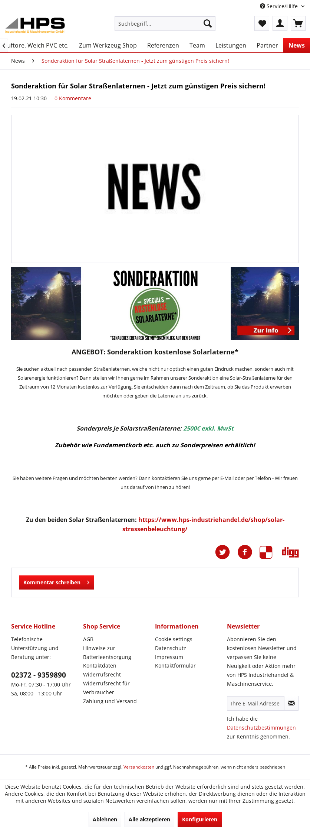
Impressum (169, 656)
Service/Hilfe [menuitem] (279, 6)
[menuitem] (165, 23)
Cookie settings (173, 639)
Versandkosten (138, 767)
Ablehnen (105, 819)
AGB (88, 639)
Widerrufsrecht (102, 674)
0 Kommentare (73, 98)
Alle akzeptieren (149, 819)
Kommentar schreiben (56, 581)
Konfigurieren (199, 819)
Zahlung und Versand (110, 701)
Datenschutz (170, 648)
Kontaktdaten (99, 665)
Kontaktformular (175, 665)
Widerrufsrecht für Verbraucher (106, 688)
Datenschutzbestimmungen (261, 727)
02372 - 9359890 (38, 675)
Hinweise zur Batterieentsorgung (107, 652)
